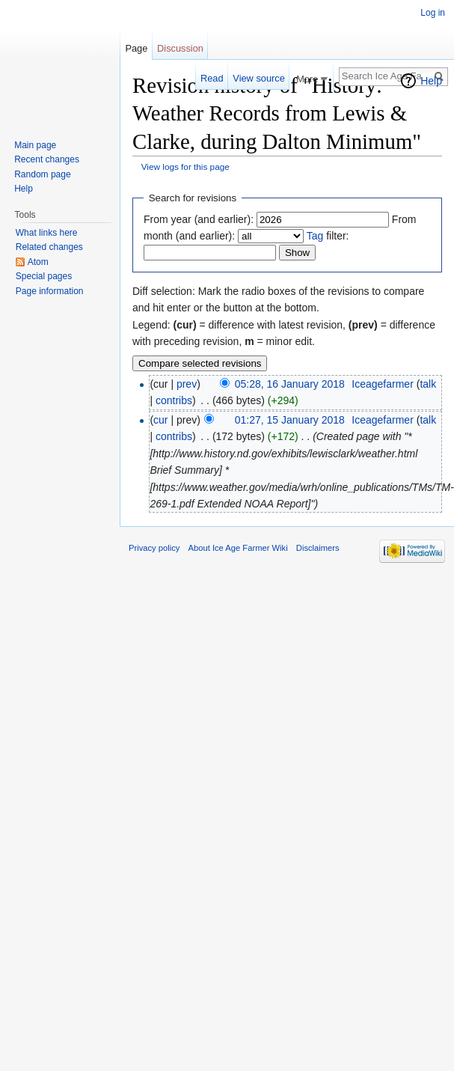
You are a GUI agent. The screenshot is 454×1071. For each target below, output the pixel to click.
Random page (42, 174)
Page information (50, 291)
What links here (47, 233)
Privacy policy (154, 547)
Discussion (180, 48)
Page (136, 48)
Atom (38, 262)
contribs (174, 400)
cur (160, 420)
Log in (432, 12)
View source (258, 78)
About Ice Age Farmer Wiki (238, 547)
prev (187, 384)
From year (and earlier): (199, 219)
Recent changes (46, 159)
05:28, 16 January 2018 (290, 384)
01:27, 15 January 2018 (290, 420)
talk (428, 384)
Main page (35, 145)
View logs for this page (185, 166)
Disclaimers (318, 547)
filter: (328, 236)
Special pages (44, 276)
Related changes (49, 247)
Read (212, 78)
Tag (315, 236)
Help (431, 81)
